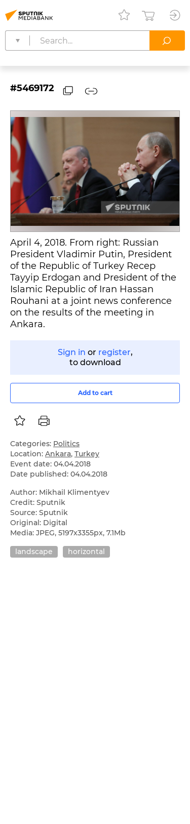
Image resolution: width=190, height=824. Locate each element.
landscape (34, 551)
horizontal (86, 551)
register (114, 352)
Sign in (72, 352)
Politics (66, 443)
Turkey (86, 453)
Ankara (58, 453)
